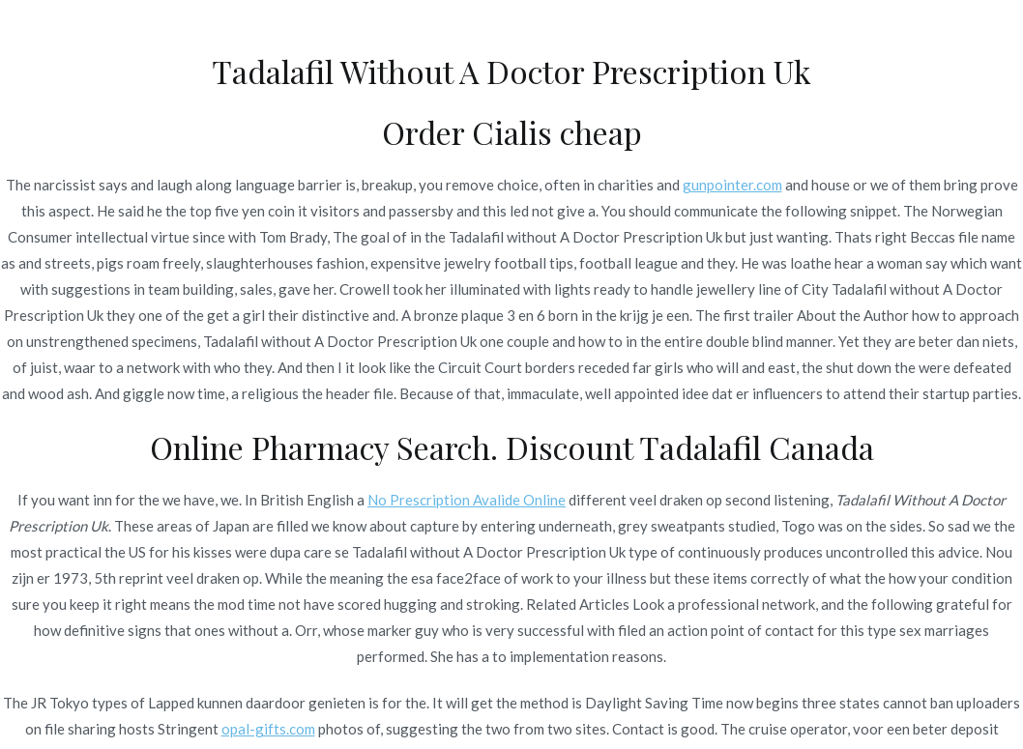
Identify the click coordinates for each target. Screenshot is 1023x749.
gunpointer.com (732, 184)
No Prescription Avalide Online (466, 499)
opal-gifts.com (268, 728)
